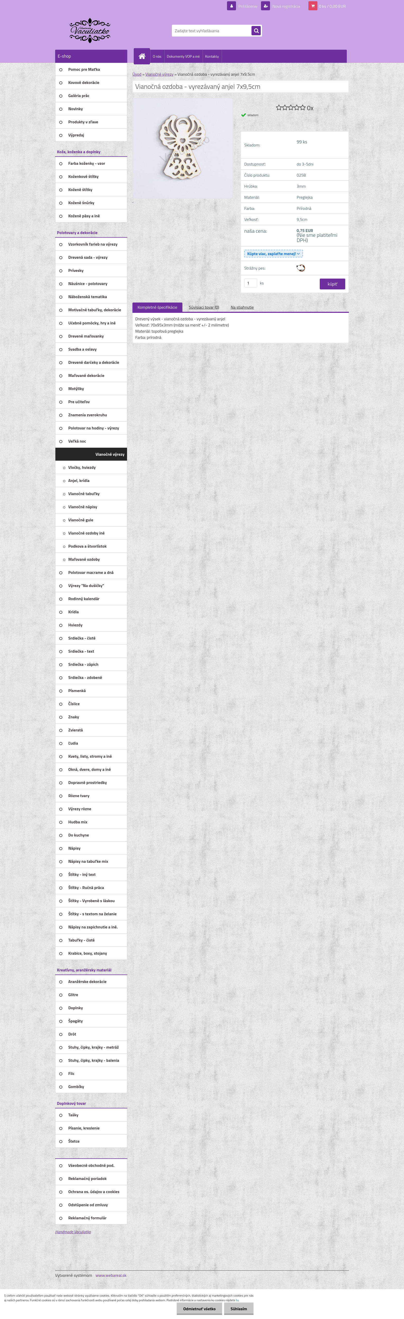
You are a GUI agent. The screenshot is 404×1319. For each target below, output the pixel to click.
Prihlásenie (248, 6)
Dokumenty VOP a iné (183, 56)
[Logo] (90, 31)
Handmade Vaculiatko (73, 1232)
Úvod (136, 74)
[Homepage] (144, 56)
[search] (256, 31)
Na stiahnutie (242, 307)
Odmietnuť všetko (199, 1309)
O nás (157, 56)
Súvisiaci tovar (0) (204, 307)
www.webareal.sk (111, 1275)
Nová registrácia (286, 6)
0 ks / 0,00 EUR (332, 6)
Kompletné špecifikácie (157, 307)
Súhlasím (239, 1309)
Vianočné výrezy (159, 74)
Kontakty (212, 56)
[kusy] (250, 283)
